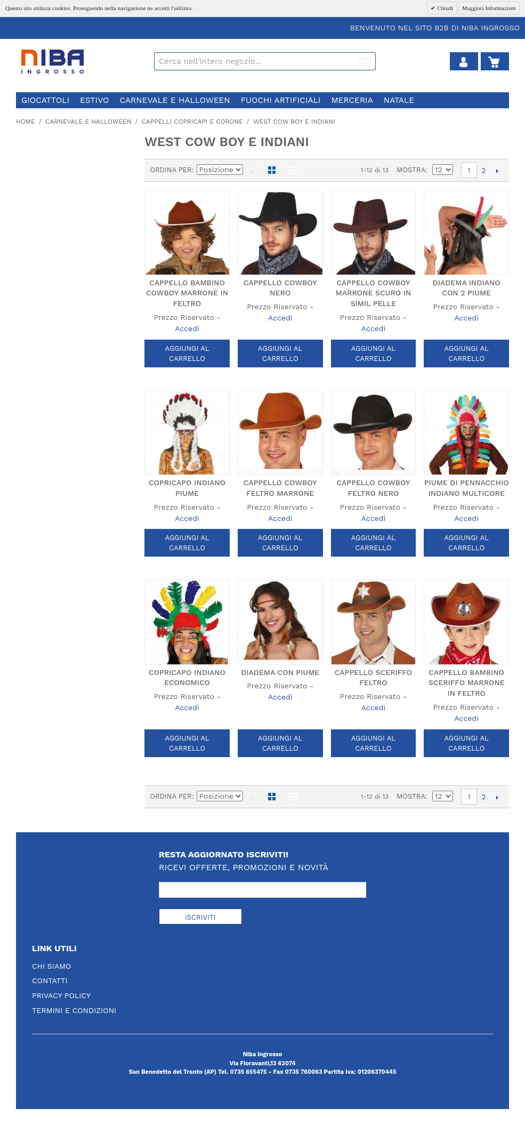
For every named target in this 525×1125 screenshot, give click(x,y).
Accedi (187, 328)
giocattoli (45, 100)
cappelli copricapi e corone (192, 121)
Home (25, 121)
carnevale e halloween (174, 100)
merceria (352, 100)
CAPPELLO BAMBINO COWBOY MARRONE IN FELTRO (187, 293)
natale (399, 100)
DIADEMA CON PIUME (280, 672)
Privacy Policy (61, 995)
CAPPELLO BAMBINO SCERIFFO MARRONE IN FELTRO (467, 682)
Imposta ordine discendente (253, 170)
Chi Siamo (51, 966)
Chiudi (444, 8)
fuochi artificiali (281, 100)
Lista (290, 170)
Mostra (411, 170)
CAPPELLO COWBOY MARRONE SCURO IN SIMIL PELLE (373, 293)
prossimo (497, 171)
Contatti (50, 980)
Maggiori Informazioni (489, 8)
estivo (94, 100)
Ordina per (171, 170)
